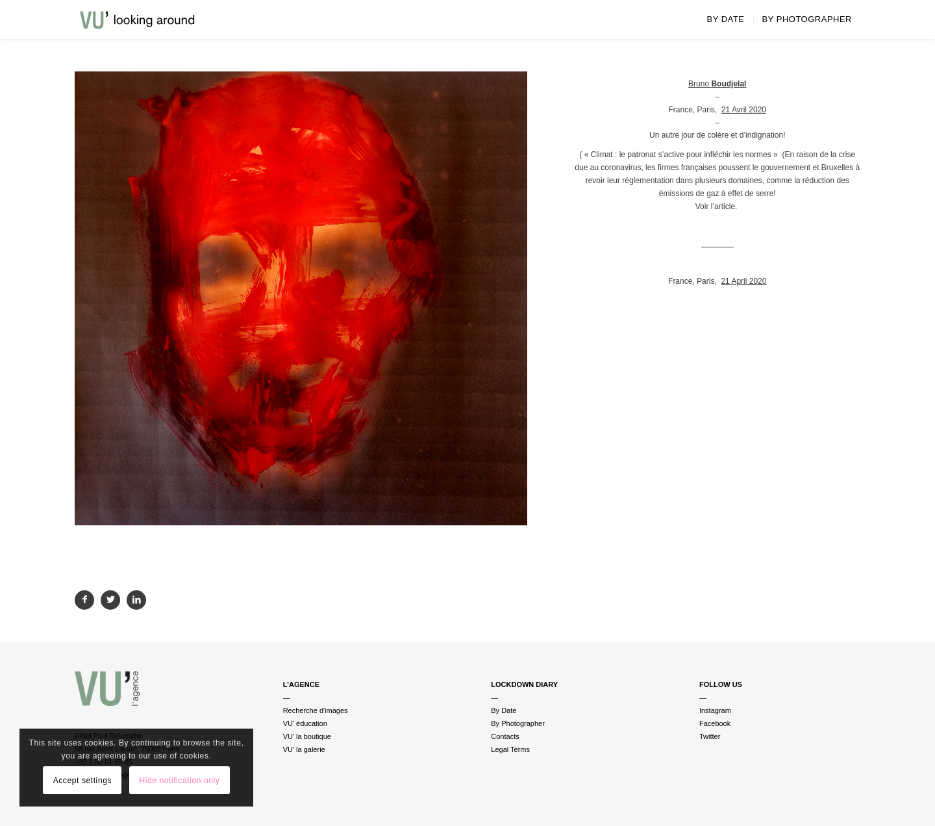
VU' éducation (305, 723)
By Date (503, 710)
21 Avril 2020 (743, 109)
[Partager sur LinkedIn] (136, 600)
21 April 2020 (743, 281)
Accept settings (82, 780)
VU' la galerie (304, 749)
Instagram (715, 710)
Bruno (717, 83)
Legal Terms (510, 749)
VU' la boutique (307, 736)
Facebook (714, 723)
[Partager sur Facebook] (84, 600)
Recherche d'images (315, 710)
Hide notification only (179, 780)
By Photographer (518, 723)
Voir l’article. (717, 206)
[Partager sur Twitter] (110, 600)
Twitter (709, 736)
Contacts (505, 736)
